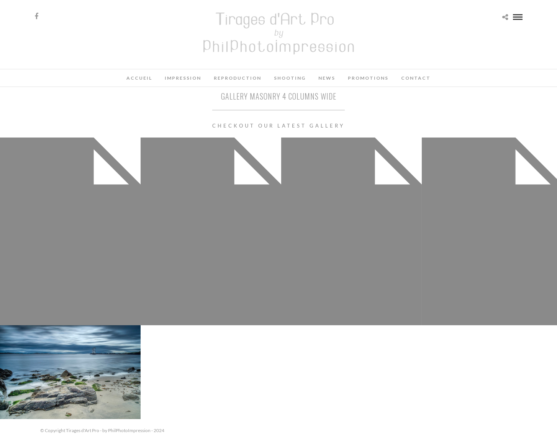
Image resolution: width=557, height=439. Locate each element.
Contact (416, 78)
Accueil (139, 78)
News (326, 78)
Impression (183, 78)
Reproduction (237, 78)
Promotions (368, 78)
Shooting (290, 78)
